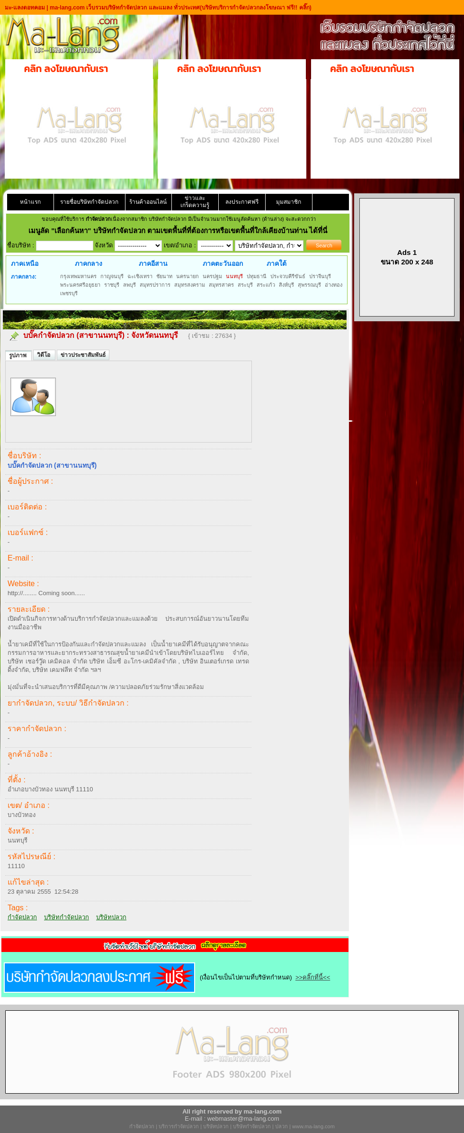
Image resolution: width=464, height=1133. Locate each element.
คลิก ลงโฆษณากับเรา (66, 68)
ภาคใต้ (276, 263)
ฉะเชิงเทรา (139, 276)
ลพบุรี (129, 285)
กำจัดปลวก (22, 917)
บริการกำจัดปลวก (179, 1126)
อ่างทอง (333, 285)
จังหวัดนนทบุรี (154, 335)
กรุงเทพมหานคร (78, 276)
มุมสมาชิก (288, 202)
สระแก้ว (266, 285)
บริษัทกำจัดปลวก (66, 917)
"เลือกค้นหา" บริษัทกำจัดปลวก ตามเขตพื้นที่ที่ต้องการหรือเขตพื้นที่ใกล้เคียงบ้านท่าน (180, 231)
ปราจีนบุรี (320, 276)
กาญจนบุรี (112, 276)
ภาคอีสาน (153, 263)
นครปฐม (212, 276)
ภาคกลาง (88, 263)
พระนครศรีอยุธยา (80, 285)
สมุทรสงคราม (189, 285)
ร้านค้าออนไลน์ (148, 202)
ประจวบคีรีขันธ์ (287, 276)
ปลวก (281, 1126)
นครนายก (187, 276)
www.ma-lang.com (313, 1126)
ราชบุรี (111, 285)
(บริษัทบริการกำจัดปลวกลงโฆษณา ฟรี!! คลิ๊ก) (256, 7)
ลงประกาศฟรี (242, 202)
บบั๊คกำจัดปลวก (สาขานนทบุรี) (74, 335)
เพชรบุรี (69, 293)
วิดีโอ (44, 355)
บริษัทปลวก (111, 917)
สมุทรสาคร (221, 285)
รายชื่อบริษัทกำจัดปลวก (89, 202)
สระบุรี (245, 285)
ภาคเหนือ (24, 263)
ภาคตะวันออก (223, 263)
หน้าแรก (30, 202)
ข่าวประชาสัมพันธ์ (83, 355)
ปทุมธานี (257, 276)
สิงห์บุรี (286, 285)
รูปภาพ (18, 355)
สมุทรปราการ (155, 285)
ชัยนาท (164, 276)
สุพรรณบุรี (309, 285)
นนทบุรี (234, 276)
